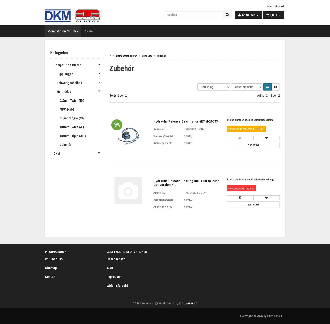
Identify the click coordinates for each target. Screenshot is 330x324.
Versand (191, 303)
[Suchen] (194, 14)
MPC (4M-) (67, 109)
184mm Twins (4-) (72, 127)
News (270, 6)
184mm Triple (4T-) (73, 135)
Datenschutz (116, 259)
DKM (88, 31)
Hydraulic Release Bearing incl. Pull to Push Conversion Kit (186, 182)
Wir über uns (54, 259)
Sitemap (51, 267)
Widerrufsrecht (117, 285)
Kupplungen (80, 73)
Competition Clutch (63, 31)
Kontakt (279, 6)
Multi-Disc (80, 91)
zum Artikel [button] (253, 145)
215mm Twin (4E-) (72, 100)
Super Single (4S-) (72, 118)
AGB (110, 267)
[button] (267, 87)
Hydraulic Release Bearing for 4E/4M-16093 (185, 121)
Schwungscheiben (80, 82)
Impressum (114, 276)
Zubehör (66, 144)
